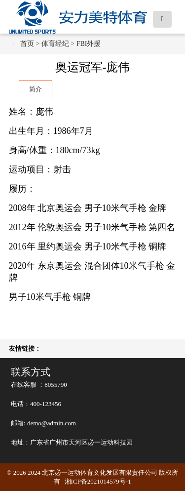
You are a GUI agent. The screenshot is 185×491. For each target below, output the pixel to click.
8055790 (55, 384)
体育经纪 (55, 43)
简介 (35, 89)
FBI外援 (88, 43)
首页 (27, 43)
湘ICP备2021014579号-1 (98, 481)
